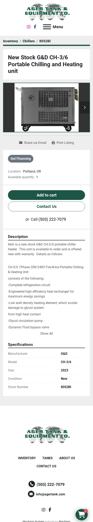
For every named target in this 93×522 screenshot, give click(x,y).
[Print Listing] (63, 143)
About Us (67, 458)
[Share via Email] (32, 143)
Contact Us (47, 206)
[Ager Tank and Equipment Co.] (46, 435)
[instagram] (29, 27)
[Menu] (47, 26)
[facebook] (35, 27)
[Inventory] (10, 41)
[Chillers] (29, 41)
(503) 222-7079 (52, 219)
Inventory (27, 458)
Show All (46, 333)
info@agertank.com (50, 494)
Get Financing (21, 159)
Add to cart (47, 195)
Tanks (47, 458)
